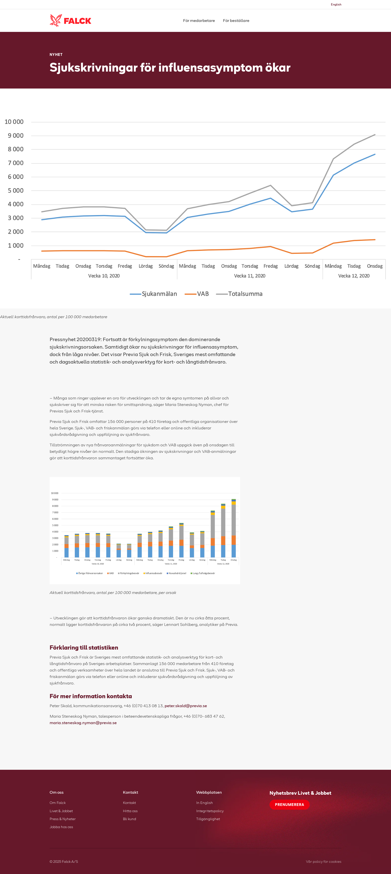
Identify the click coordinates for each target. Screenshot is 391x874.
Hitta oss (130, 810)
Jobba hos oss (61, 826)
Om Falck (58, 802)
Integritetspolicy (210, 810)
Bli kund (129, 818)
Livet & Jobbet (61, 810)
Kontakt (129, 802)
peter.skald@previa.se (186, 705)
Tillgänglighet (208, 818)
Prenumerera (289, 804)
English (336, 4)
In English (204, 802)
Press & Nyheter (63, 818)
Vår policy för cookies (323, 861)
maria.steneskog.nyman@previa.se (83, 722)
